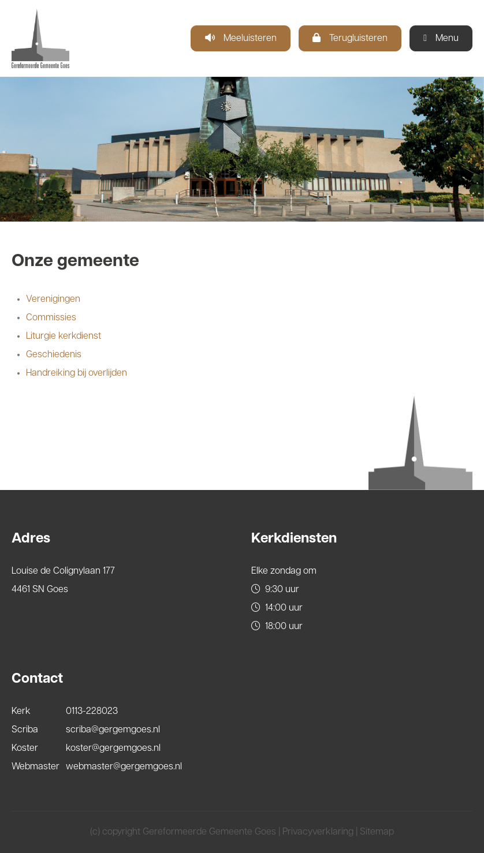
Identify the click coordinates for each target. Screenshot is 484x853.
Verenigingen (53, 299)
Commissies (51, 318)
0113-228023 (92, 711)
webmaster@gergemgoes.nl (124, 767)
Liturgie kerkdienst (63, 336)
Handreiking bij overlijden (76, 373)
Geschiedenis (53, 355)
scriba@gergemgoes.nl (113, 730)
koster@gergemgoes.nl (113, 748)
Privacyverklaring (317, 832)
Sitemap (377, 832)
